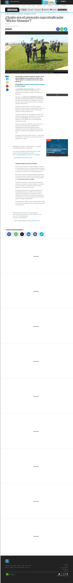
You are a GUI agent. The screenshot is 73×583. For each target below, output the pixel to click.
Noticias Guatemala (11, 13)
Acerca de (66, 566)
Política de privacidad (64, 567)
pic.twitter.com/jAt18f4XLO (20, 217)
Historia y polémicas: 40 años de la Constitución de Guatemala (57, 150)
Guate (29, 5)
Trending (57, 5)
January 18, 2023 (28, 157)
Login (11, 1)
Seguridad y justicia (30, 13)
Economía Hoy (16, 5)
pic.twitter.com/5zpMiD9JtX (33, 154)
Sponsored (28, 567)
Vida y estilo (50, 5)
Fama (45, 5)
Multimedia (22, 567)
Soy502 (9, 5)
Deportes (39, 5)
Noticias (23, 5)
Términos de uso (65, 569)
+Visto (57, 94)
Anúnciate (66, 564)
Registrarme (16, 1)
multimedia (63, 5)
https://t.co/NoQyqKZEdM (19, 154)
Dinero (33, 5)
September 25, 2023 (35, 220)
